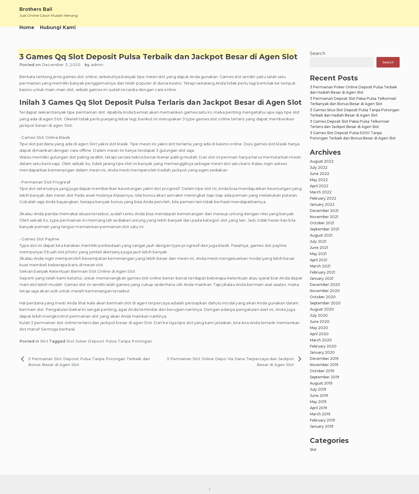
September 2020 (325, 303)
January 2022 (322, 204)
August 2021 (321, 235)
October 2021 (322, 223)
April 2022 (319, 186)
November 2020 (325, 291)
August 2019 (321, 383)
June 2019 (319, 395)
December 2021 (324, 210)
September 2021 (324, 229)
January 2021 (321, 278)
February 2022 (323, 198)
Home (26, 27)
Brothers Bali (35, 9)
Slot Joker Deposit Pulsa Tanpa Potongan (109, 341)
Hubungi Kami (58, 27)
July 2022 (318, 167)
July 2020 (319, 315)
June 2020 (320, 321)
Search (317, 53)
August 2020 (322, 309)
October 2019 (322, 371)
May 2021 (318, 254)
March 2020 (321, 340)
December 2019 (324, 358)
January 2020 (322, 352)
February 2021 (322, 272)
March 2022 (321, 192)
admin (97, 64)
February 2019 (322, 420)
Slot (44, 341)
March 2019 (320, 414)
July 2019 (318, 389)
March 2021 (320, 266)
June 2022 (319, 173)
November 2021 (324, 217)
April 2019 (318, 408)
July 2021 (318, 241)
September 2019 (324, 377)
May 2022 (319, 180)
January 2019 (321, 426)
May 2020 (319, 328)
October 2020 (323, 297)
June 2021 (319, 247)
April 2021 (318, 260)
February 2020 (323, 346)
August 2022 (322, 161)
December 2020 (325, 284)
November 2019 (324, 365)
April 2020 (319, 334)
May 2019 (318, 401)
